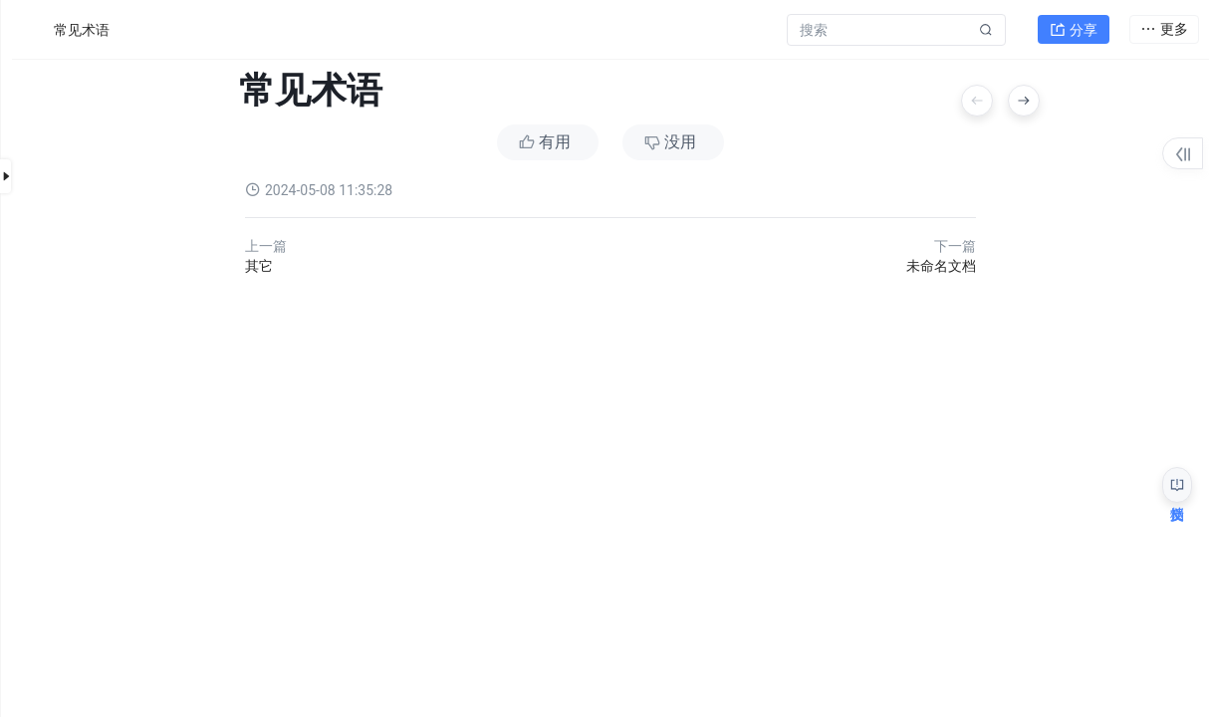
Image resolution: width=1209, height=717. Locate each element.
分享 (1073, 26)
